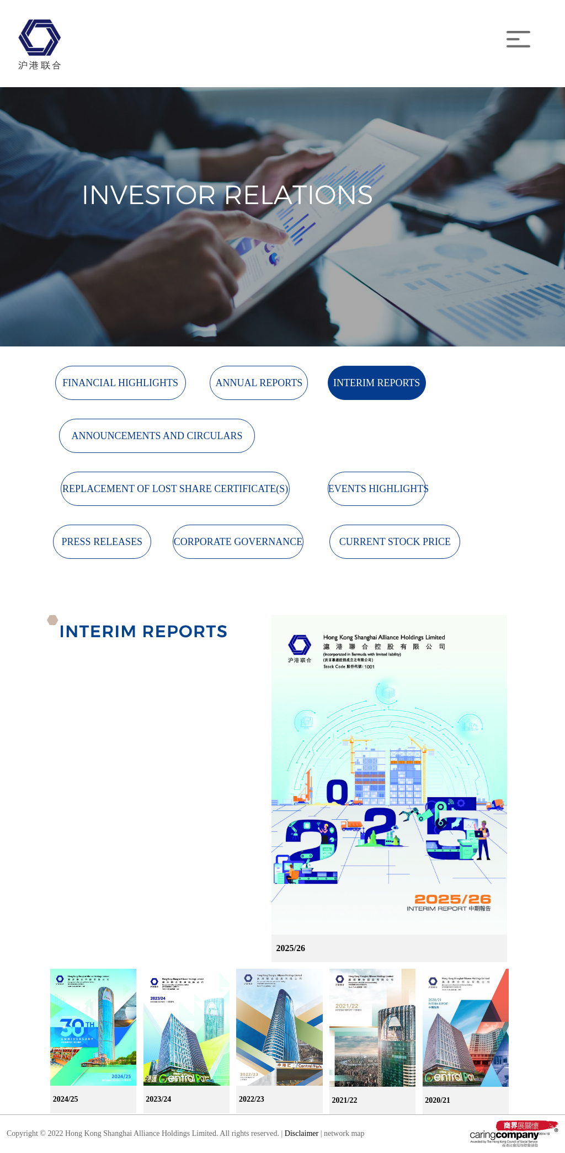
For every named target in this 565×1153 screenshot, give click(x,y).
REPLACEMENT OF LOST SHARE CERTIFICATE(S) (175, 488)
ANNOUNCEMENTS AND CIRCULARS (156, 435)
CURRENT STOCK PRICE (395, 541)
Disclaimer (303, 1133)
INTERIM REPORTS (376, 382)
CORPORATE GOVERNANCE (238, 541)
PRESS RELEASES (102, 541)
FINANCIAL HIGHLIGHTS (120, 382)
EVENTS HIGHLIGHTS (377, 488)
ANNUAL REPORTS (258, 382)
